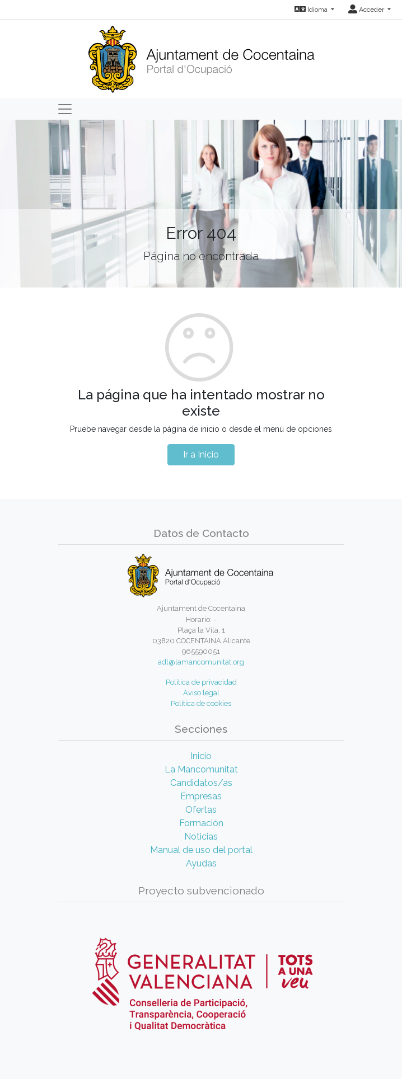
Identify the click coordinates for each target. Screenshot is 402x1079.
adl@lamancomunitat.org (201, 662)
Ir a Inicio (201, 454)
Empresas (201, 796)
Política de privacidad (201, 682)
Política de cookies (201, 703)
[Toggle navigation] (65, 109)
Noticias (201, 836)
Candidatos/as (201, 783)
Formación (201, 823)
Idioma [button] (312, 9)
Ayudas (201, 863)
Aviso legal (201, 693)
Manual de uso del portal (201, 850)
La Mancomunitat (201, 769)
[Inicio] (201, 55)
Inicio (201, 756)
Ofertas (201, 809)
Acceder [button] (367, 9)
